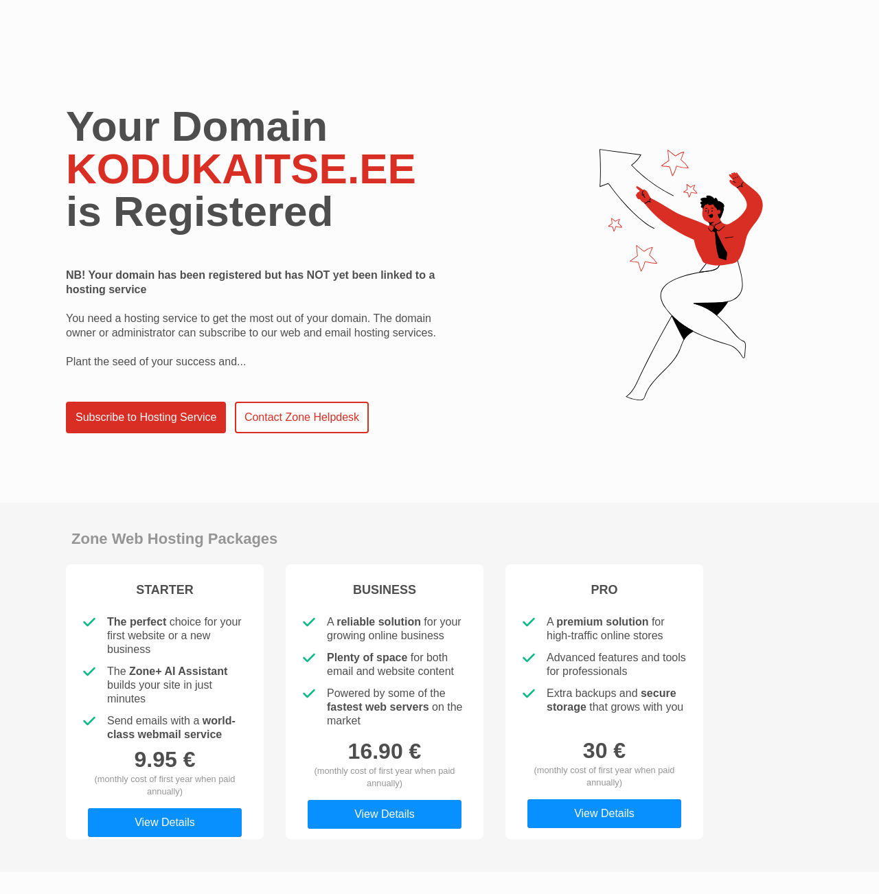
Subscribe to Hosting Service (146, 417)
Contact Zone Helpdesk (301, 417)
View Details (165, 822)
